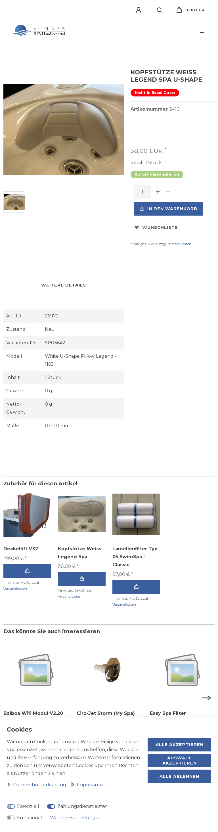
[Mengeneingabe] (142, 192)
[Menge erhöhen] (158, 192)
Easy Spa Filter (168, 713)
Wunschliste (156, 227)
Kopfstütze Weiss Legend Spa (79, 552)
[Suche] (159, 10)
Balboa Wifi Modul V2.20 (33, 713)
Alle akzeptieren (180, 744)
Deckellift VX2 (20, 548)
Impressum (87, 784)
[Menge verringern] (168, 192)
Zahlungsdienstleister (82, 806)
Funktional (29, 817)
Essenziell (28, 806)
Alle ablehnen (179, 776)
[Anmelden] (139, 10)
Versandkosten (179, 244)
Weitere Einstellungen (76, 817)
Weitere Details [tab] (63, 285)
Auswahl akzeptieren (179, 760)
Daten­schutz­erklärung (37, 784)
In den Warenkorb (168, 208)
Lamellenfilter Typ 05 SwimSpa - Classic (135, 556)
